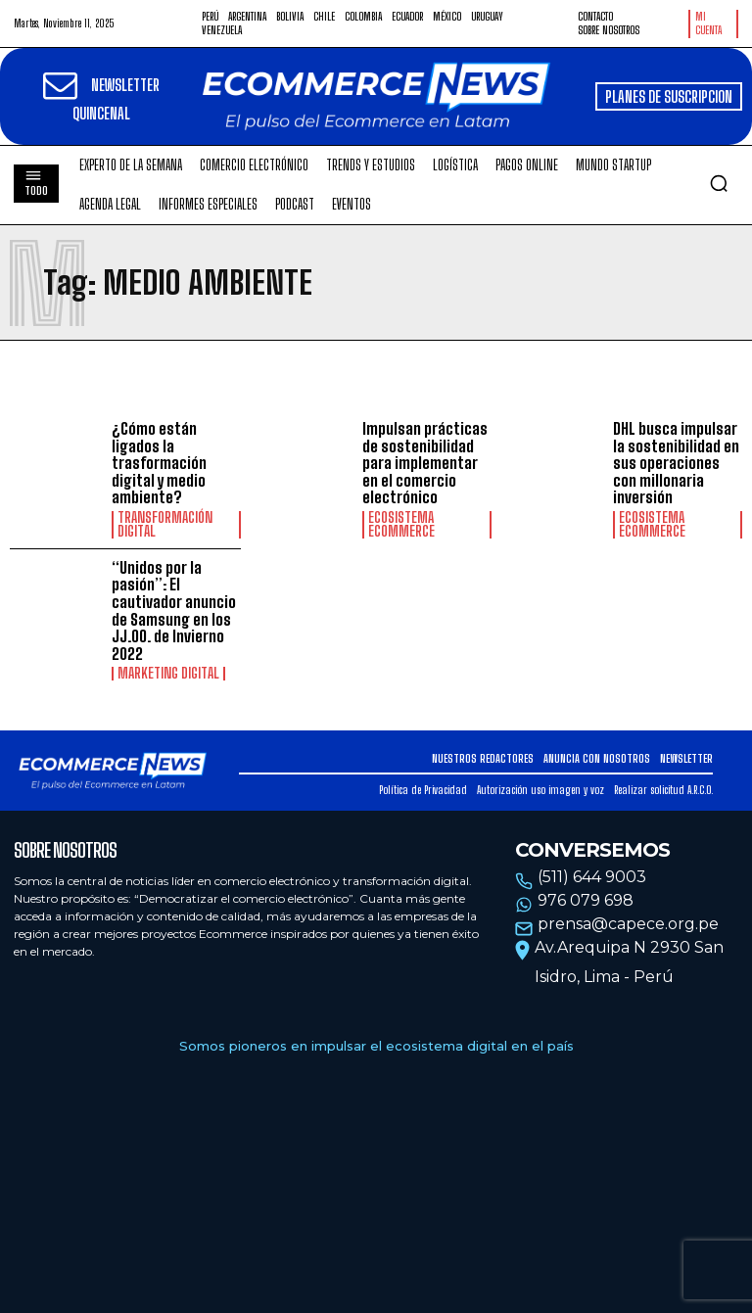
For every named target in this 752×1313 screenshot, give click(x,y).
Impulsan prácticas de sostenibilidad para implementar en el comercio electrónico (425, 462)
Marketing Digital (168, 673)
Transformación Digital (165, 525)
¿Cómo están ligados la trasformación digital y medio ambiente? (159, 462)
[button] (718, 183)
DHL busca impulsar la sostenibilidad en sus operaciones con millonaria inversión (676, 462)
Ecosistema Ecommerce (401, 525)
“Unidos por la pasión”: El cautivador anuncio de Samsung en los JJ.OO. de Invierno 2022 (174, 610)
